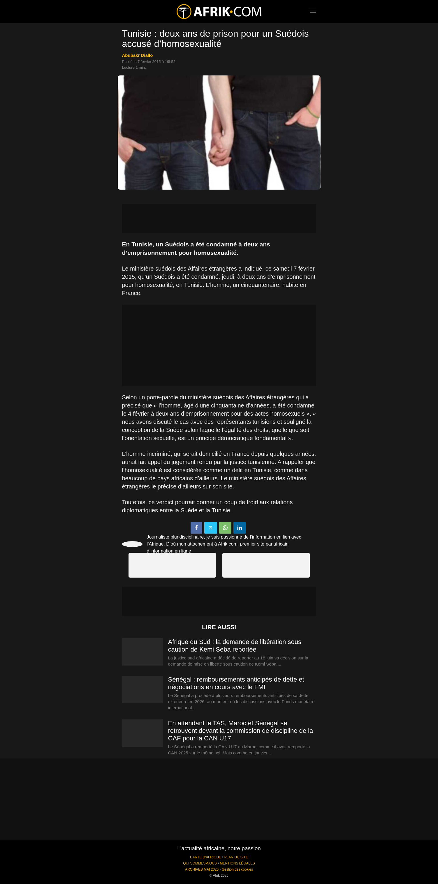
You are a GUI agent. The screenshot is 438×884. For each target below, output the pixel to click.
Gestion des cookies (237, 869)
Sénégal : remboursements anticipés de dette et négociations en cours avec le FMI (236, 683)
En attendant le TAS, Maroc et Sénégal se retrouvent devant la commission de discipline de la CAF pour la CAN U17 (240, 730)
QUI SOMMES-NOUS (200, 863)
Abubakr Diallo (137, 55)
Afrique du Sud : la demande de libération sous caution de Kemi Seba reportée (234, 645)
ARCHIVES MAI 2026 (202, 869)
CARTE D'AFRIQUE (205, 857)
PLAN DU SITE (236, 857)
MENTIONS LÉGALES (237, 863)
